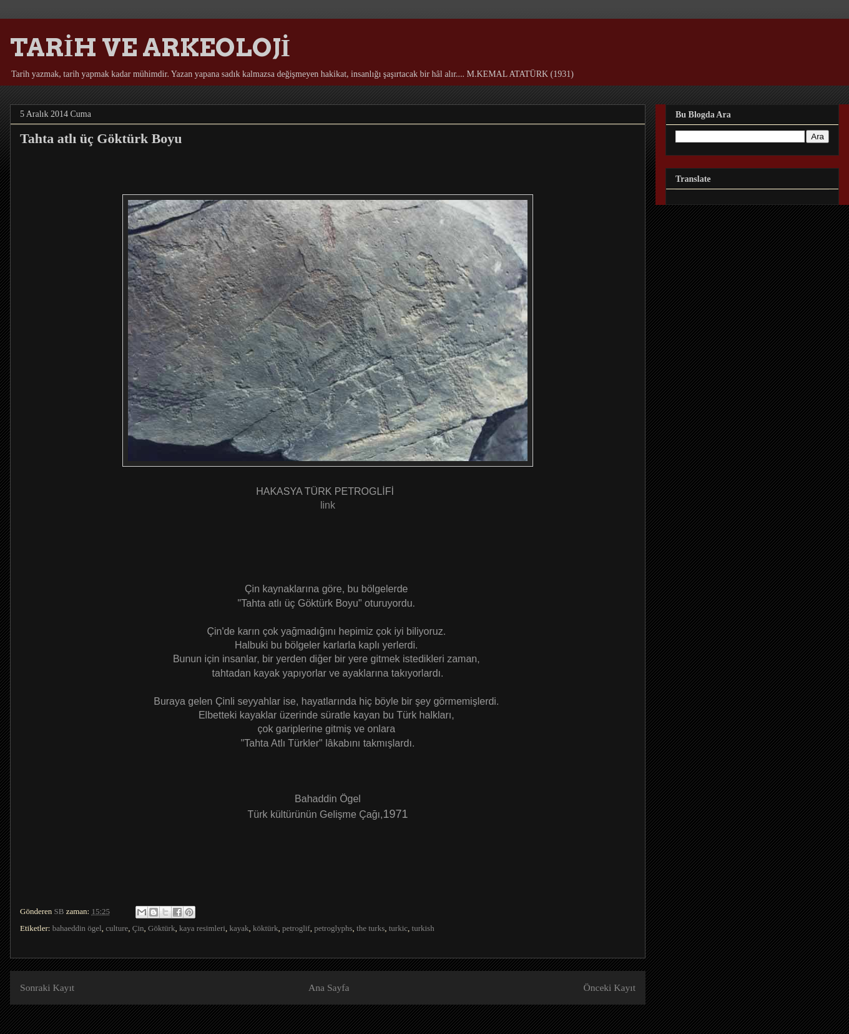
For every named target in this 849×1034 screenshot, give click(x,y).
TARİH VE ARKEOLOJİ (150, 47)
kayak (238, 928)
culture (117, 928)
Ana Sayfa (328, 987)
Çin (138, 928)
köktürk (265, 928)
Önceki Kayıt (609, 987)
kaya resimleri (202, 928)
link (327, 505)
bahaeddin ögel (77, 928)
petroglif (296, 928)
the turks (370, 928)
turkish (423, 928)
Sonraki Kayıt (47, 987)
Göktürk (161, 928)
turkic (398, 928)
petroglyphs (333, 928)
